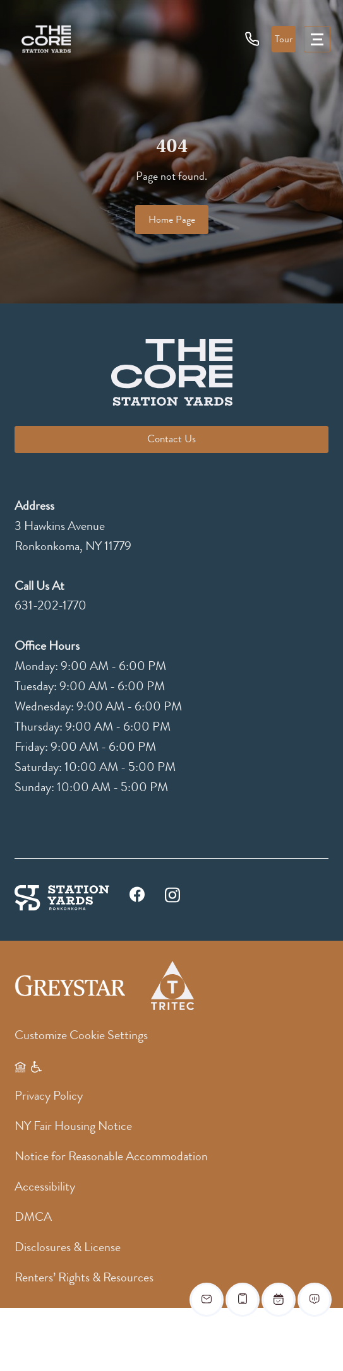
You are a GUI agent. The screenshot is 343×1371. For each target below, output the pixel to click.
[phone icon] (252, 38)
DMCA (33, 1217)
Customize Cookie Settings (81, 1035)
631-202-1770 (51, 605)
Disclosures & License (68, 1247)
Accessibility (45, 1186)
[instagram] (172, 894)
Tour (283, 39)
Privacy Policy (49, 1095)
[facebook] (137, 897)
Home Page (171, 219)
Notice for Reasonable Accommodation (111, 1156)
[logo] (46, 39)
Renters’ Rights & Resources (84, 1277)
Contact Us (171, 439)
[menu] (317, 39)
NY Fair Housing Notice (73, 1126)
